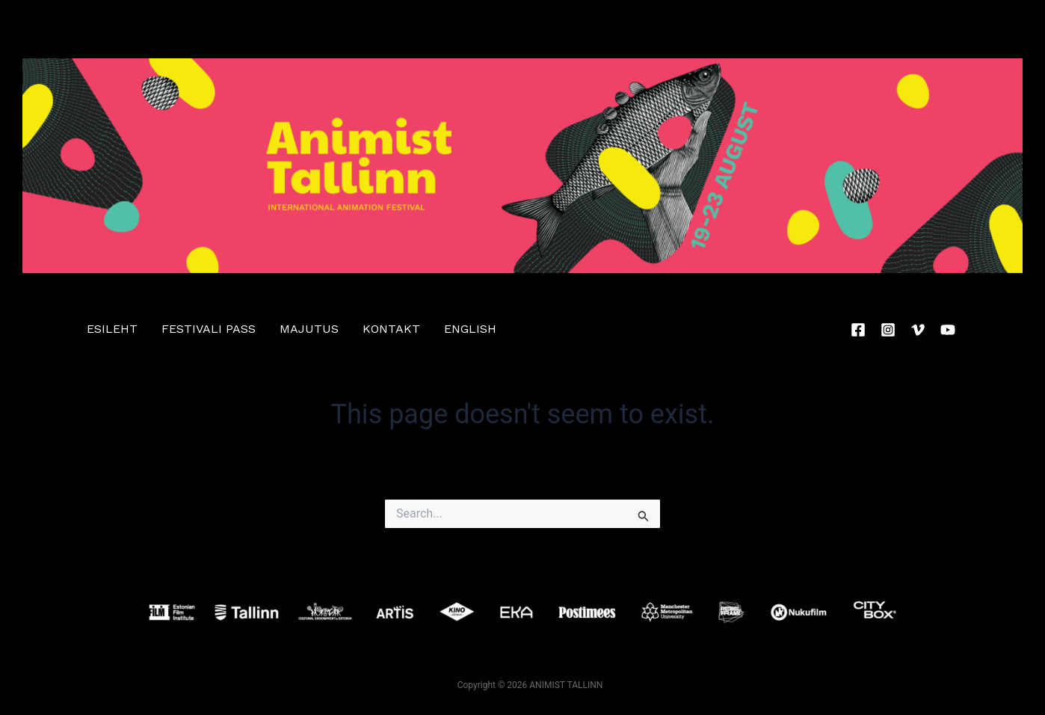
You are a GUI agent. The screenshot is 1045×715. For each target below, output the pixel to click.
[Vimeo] (917, 329)
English (470, 329)
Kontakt (391, 329)
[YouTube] (947, 329)
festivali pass (208, 329)
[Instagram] (888, 329)
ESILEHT (112, 329)
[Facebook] (858, 329)
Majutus (309, 329)
